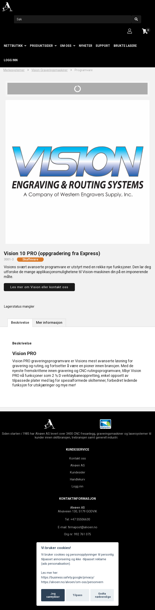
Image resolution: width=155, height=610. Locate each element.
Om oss (65, 45)
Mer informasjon (49, 323)
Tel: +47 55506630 (77, 519)
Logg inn (11, 60)
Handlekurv (77, 479)
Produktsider (41, 45)
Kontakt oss (77, 458)
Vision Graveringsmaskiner (49, 70)
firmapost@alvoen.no (82, 527)
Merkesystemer (14, 70)
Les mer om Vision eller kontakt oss (39, 287)
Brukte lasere (125, 45)
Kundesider (77, 472)
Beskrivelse (20, 323)
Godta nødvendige (103, 595)
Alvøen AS (77, 465)
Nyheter (85, 45)
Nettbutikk (13, 45)
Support (103, 45)
